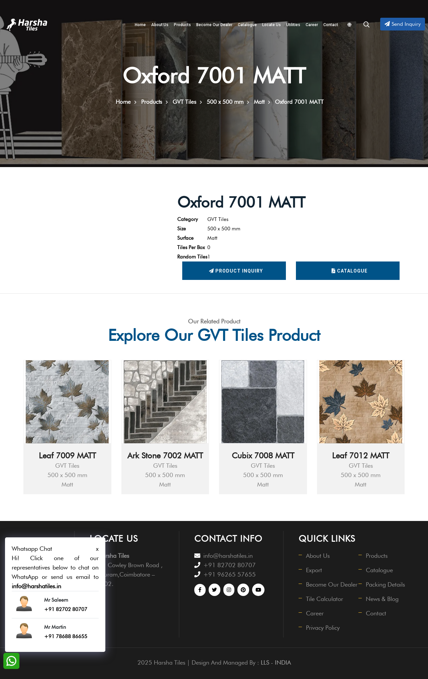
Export (314, 570)
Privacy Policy (323, 627)
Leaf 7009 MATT (67, 455)
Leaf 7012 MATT (360, 455)
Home (140, 24)
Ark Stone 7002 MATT (165, 455)
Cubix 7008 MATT (263, 455)
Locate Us (271, 24)
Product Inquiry (236, 271)
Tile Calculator (324, 598)
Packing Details (385, 584)
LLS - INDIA (276, 662)
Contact (330, 24)
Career (312, 24)
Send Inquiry (403, 24)
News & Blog (382, 598)
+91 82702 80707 (229, 565)
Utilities (293, 24)
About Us (160, 24)
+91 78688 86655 (65, 636)
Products (182, 24)
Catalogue (247, 24)
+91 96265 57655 (229, 574)
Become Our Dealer (214, 24)
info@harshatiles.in (228, 555)
